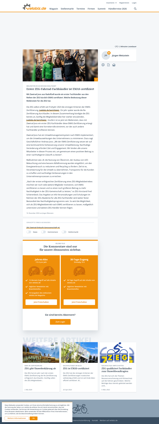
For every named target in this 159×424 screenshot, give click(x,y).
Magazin (53, 8)
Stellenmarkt (67, 8)
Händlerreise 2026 (117, 8)
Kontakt (95, 421)
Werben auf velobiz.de (109, 421)
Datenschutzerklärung (81, 421)
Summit (102, 8)
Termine (81, 8)
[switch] (28, 232)
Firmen (91, 8)
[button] (33, 418)
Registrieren (124, 3)
